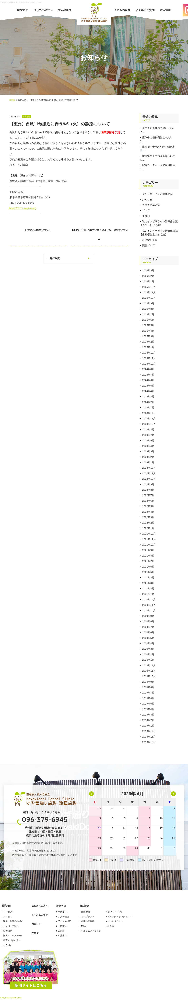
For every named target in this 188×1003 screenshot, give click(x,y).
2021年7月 (148, 561)
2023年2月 (148, 456)
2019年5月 (148, 703)
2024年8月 (148, 369)
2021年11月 (149, 539)
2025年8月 (148, 308)
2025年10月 (149, 297)
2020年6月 (148, 632)
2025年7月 (148, 314)
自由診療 (85, 911)
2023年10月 (149, 423)
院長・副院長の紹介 (13, 921)
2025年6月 (148, 319)
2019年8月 (148, 687)
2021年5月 (148, 572)
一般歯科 (62, 926)
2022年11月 (149, 473)
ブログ (146, 210)
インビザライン (115, 921)
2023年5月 (148, 440)
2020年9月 (148, 615)
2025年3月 (148, 336)
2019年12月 (149, 665)
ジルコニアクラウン (91, 931)
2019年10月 (149, 676)
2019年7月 (148, 692)
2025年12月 (149, 286)
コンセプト (8, 911)
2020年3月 (148, 648)
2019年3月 (148, 714)
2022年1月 (148, 528)
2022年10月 (149, 478)
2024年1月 (148, 407)
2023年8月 (148, 429)
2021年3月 (148, 583)
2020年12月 (149, 599)
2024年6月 (148, 380)
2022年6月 (148, 500)
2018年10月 (149, 742)
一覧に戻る (53, 258)
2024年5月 (148, 385)
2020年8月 (148, 621)
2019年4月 (148, 709)
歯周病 (61, 931)
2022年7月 (148, 495)
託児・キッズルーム (13, 935)
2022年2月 (148, 522)
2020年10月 (149, 610)
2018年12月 (149, 731)
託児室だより (149, 240)
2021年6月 (148, 566)
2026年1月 (148, 281)
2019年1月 (148, 725)
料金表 (111, 926)
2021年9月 (148, 550)
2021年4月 (148, 577)
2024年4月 (148, 391)
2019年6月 (148, 698)
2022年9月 (148, 484)
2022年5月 (148, 506)
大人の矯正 (63, 916)
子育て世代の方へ (12, 940)
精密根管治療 (87, 921)
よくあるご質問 (145, 10)
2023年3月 (148, 451)
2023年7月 (148, 434)
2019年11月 (149, 670)
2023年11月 (149, 418)
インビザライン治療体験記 (157, 194)
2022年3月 (148, 517)
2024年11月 (149, 358)
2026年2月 (148, 275)
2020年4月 (148, 643)
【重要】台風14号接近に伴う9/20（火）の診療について (102, 235)
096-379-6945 (45, 819)
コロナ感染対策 (151, 205)
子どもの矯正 (64, 921)
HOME (12, 100)
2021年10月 (149, 544)
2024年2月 (148, 402)
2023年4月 (148, 445)
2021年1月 (148, 593)
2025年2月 (148, 341)
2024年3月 (148, 396)
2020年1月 (148, 659)
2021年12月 (149, 533)
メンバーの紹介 (11, 926)
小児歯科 (62, 935)
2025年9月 (148, 303)
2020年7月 (148, 626)
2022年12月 (149, 467)
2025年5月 (148, 325)
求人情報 (165, 10)
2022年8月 (148, 489)
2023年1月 (148, 462)
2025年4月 (148, 330)
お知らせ (147, 199)
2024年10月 (149, 363)
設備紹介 (7, 931)
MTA (83, 926)
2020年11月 (149, 604)
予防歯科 (62, 911)
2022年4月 (148, 511)
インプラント (87, 916)
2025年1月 (148, 347)
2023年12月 (149, 413)
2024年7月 (148, 374)
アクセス (7, 916)
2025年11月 (149, 292)
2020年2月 (148, 654)
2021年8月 (148, 555)
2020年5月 (148, 637)
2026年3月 (148, 270)
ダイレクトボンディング (120, 916)
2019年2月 (148, 720)
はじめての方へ (42, 10)
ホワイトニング (115, 911)
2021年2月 (148, 588)
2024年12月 (149, 352)
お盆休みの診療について (35, 230)
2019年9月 (148, 681)
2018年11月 (149, 736)
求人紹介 (7, 945)
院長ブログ (148, 245)
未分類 (146, 216)
